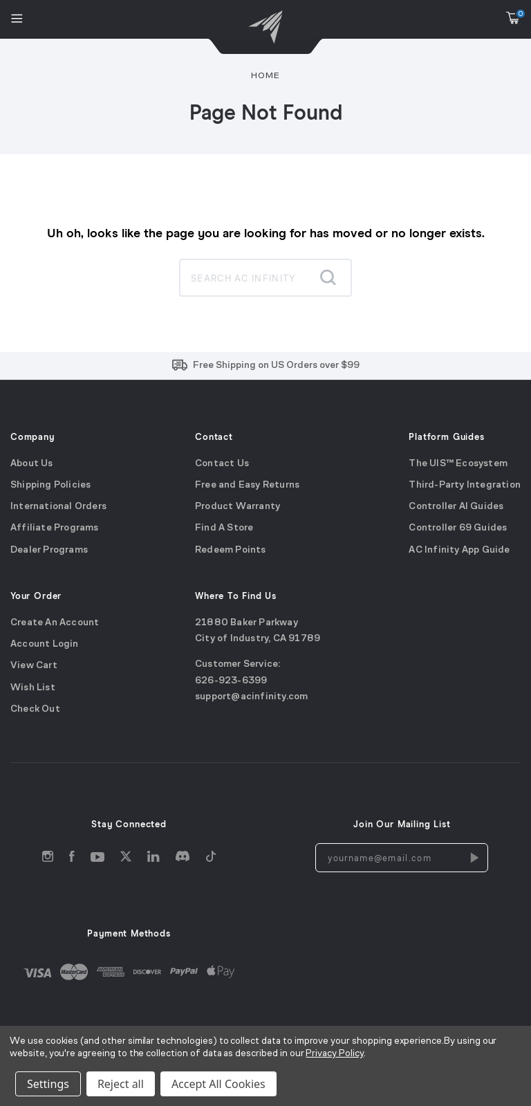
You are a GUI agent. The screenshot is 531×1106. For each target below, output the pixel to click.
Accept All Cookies (218, 1083)
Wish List (32, 687)
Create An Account (54, 622)
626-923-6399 (231, 680)
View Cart (33, 666)
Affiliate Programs (54, 528)
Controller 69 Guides (458, 528)
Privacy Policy (334, 1054)
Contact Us (222, 463)
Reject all (120, 1083)
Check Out (35, 709)
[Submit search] (327, 277)
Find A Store (224, 528)
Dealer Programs (49, 550)
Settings (48, 1083)
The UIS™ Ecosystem (458, 463)
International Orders (58, 506)
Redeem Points (230, 550)
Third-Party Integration (465, 485)
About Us (31, 463)
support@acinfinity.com (251, 697)
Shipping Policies (50, 485)
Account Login (44, 644)
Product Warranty (237, 506)
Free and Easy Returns (247, 485)
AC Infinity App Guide (459, 550)
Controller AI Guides (456, 506)
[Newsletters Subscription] (473, 858)
